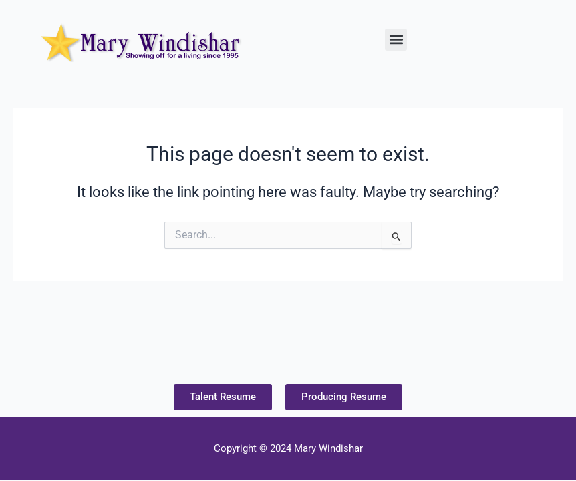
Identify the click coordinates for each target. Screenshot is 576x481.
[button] (396, 40)
